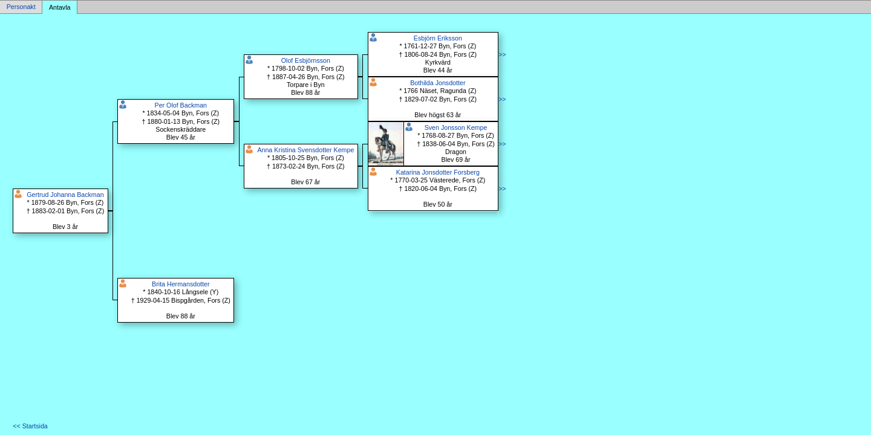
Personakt (21, 7)
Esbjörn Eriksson (438, 38)
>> (502, 54)
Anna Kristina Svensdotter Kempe (305, 149)
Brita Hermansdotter (180, 284)
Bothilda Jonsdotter (437, 82)
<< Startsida (30, 426)
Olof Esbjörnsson (305, 60)
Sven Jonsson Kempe (456, 127)
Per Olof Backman (181, 105)
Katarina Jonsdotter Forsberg (438, 172)
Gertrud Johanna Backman (65, 194)
